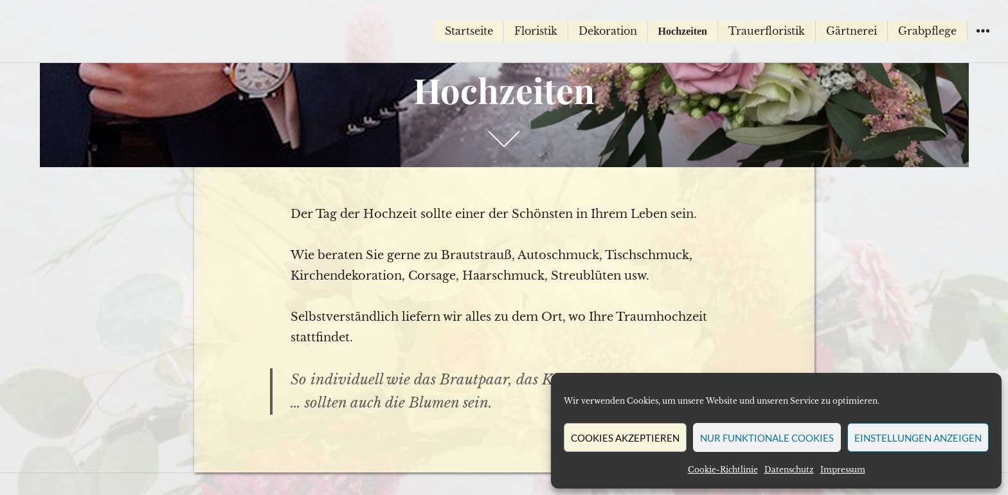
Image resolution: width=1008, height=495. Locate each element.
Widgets (983, 40)
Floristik (535, 30)
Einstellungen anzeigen (918, 438)
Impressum (842, 469)
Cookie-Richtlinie (723, 469)
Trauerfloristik (766, 30)
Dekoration (608, 30)
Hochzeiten (682, 31)
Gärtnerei (851, 30)
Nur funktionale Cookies (767, 438)
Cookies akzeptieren (625, 438)
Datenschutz (789, 469)
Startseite (469, 30)
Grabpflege (927, 30)
